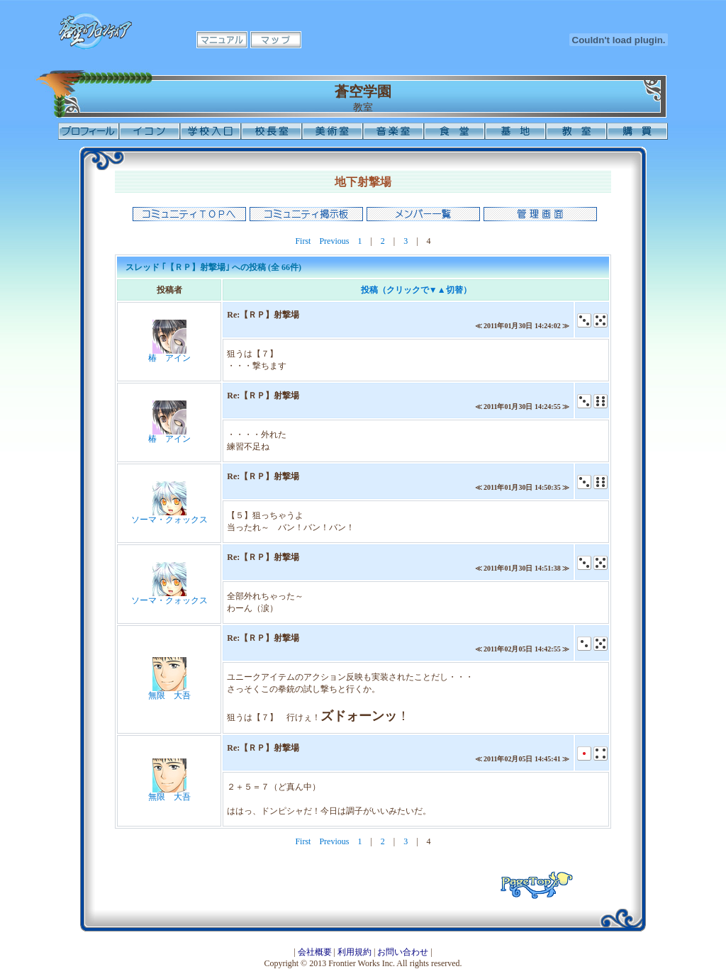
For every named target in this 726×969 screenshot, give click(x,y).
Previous (334, 241)
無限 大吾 (169, 695)
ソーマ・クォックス (169, 520)
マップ (275, 39)
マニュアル (221, 39)
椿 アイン (169, 358)
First (303, 241)
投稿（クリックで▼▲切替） (416, 290)
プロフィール (88, 131)
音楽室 (393, 131)
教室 (576, 131)
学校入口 (210, 131)
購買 (637, 131)
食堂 (454, 131)
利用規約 (354, 952)
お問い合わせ (402, 952)
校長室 (271, 131)
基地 (515, 131)
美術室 (332, 131)
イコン (149, 131)
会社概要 (315, 952)
